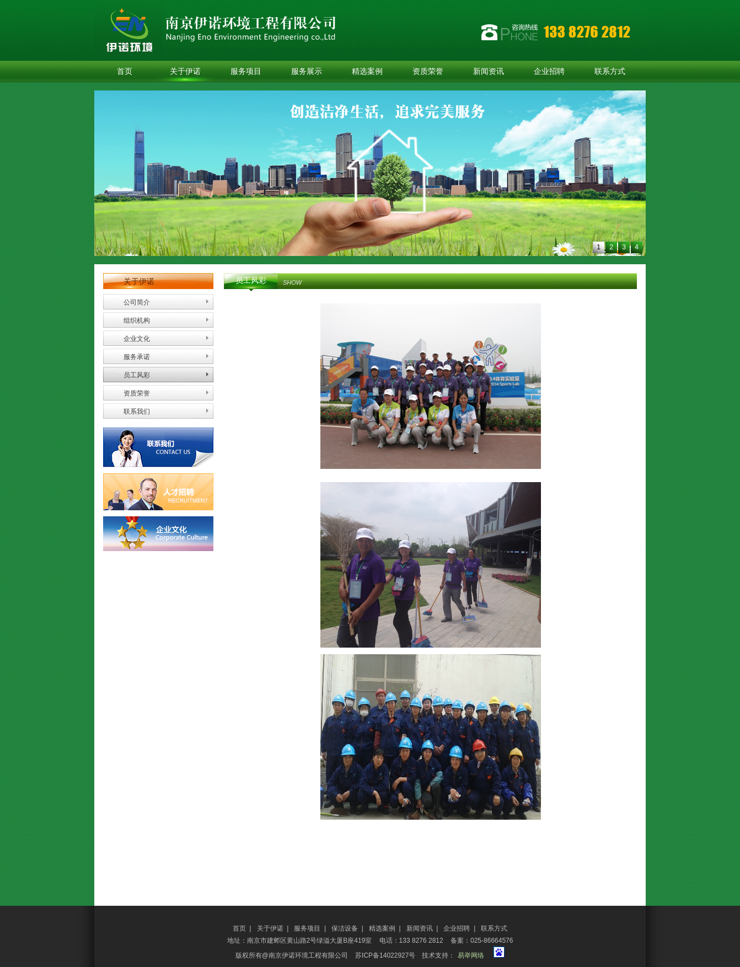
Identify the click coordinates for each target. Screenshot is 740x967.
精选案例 (367, 71)
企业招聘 (549, 71)
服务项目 (245, 71)
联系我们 (137, 411)
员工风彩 (137, 375)
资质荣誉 (427, 71)
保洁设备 (344, 928)
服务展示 (306, 71)
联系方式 (609, 71)
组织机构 (137, 320)
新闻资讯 (488, 71)
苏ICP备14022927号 (385, 955)
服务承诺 (137, 357)
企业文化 (137, 339)
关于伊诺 (185, 71)
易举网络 (471, 955)
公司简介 (137, 302)
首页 (124, 71)
